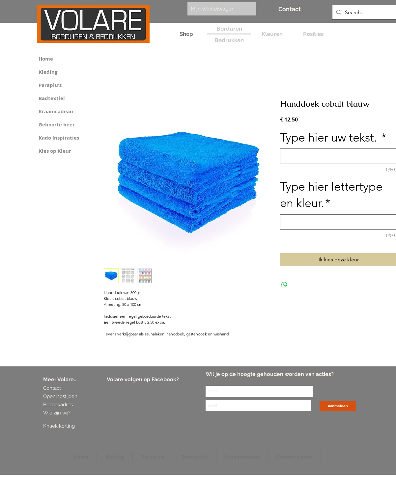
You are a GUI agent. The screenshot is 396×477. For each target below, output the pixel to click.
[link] (218, 9)
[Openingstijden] (60, 396)
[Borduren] (229, 29)
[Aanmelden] (338, 406)
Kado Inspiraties (59, 137)
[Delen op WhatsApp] (284, 285)
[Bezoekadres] (67, 405)
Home (46, 58)
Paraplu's (50, 85)
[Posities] (313, 34)
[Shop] (186, 34)
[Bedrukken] (229, 40)
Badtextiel (52, 98)
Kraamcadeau (56, 111)
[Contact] (289, 9)
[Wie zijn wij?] (58, 413)
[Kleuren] (272, 34)
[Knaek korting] (68, 426)
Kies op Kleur (55, 150)
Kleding (48, 71)
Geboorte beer (57, 124)
